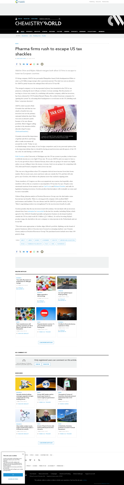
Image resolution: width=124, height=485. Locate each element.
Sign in (38, 364)
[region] (13, 468)
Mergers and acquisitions (67, 240)
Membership (105, 1)
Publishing (92, 1)
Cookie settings (13, 479)
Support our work (90, 473)
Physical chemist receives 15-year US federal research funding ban (46, 325)
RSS (51, 455)
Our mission (33, 473)
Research (19, 392)
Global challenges (78, 473)
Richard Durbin (59, 186)
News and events (43, 473)
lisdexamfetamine (22, 131)
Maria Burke (64, 404)
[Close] (23, 454)
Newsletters (25, 35)
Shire (52, 243)
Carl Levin (47, 186)
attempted (31, 211)
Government (45, 240)
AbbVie (30, 240)
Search (59, 18)
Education (98, 1)
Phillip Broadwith (20, 288)
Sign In (20, 18)
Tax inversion (60, 243)
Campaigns (54, 473)
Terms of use (42, 465)
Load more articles (46, 342)
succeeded (40, 211)
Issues (37, 455)
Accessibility (51, 465)
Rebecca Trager (45, 332)
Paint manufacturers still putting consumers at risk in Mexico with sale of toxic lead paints (24, 326)
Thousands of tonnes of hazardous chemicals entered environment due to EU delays (67, 397)
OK (13, 474)
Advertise (25, 455)
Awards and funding (65, 473)
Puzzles (44, 35)
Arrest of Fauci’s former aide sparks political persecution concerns (45, 427)
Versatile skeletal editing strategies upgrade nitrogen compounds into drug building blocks (24, 397)
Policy (46, 243)
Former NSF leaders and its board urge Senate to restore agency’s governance (45, 396)
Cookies (35, 465)
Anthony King (21, 58)
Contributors (44, 455)
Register (26, 18)
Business (37, 240)
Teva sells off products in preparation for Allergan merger (23, 281)
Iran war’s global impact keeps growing (65, 293)
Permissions (60, 465)
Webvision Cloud (105, 483)
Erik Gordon (19, 156)
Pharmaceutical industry (35, 243)
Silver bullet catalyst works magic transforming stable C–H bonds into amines (25, 427)
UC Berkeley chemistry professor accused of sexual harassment (66, 427)
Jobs (30, 35)
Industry (54, 240)
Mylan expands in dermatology (42, 295)
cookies (84, 480)
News (17, 43)
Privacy (29, 465)
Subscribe (34, 18)
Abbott (23, 240)
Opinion (60, 290)
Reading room (37, 35)
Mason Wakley (23, 333)
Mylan (23, 243)
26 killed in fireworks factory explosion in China (66, 324)
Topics (31, 455)
